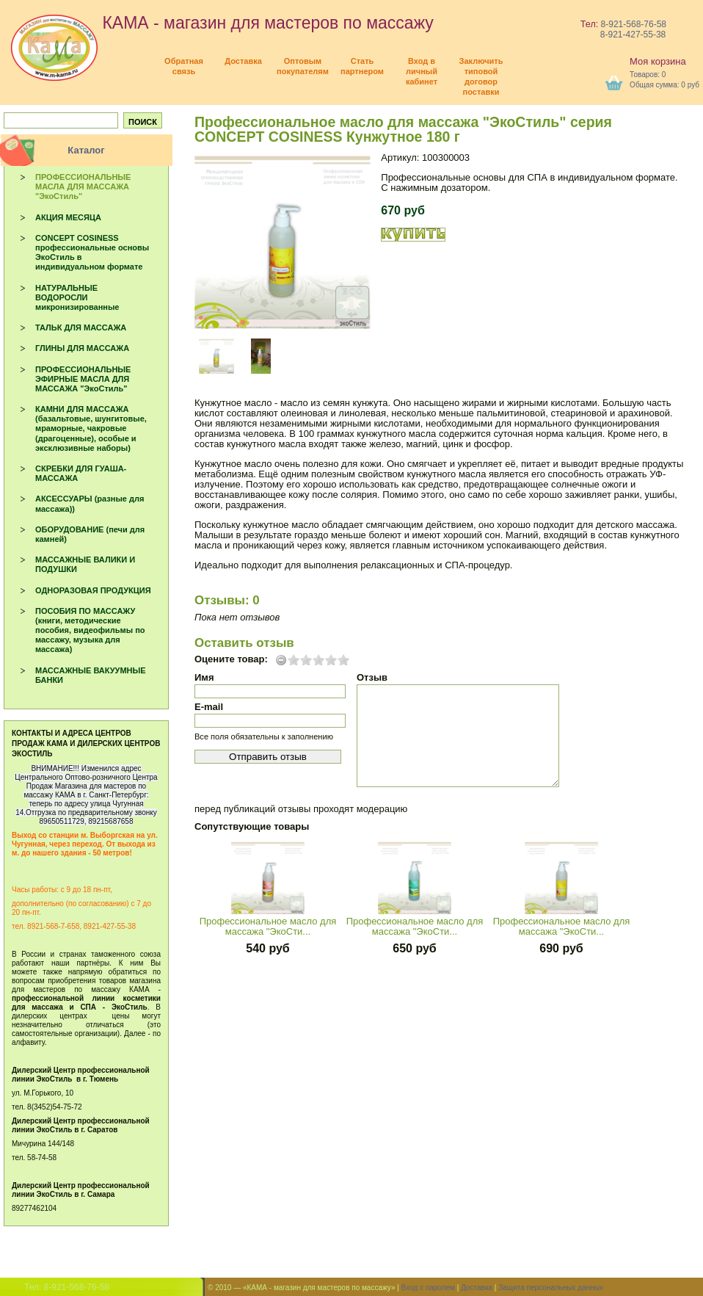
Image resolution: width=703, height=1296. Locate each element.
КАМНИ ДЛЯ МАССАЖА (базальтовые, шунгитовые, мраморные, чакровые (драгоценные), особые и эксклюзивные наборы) (91, 428)
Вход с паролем (428, 1288)
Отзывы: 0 (227, 600)
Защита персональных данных (550, 1288)
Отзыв (372, 677)
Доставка (476, 1288)
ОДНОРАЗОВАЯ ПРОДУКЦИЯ (93, 590)
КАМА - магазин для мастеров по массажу (222, 22)
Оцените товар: (231, 659)
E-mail (208, 706)
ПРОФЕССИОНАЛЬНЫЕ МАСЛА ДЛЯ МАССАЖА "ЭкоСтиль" (83, 186)
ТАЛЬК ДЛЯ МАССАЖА (80, 327)
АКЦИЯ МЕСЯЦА (68, 217)
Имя (204, 677)
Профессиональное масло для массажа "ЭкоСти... (268, 926)
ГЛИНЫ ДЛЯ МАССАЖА (82, 348)
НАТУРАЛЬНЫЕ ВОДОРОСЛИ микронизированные (77, 297)
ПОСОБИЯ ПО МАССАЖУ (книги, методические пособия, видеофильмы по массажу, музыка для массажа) (90, 630)
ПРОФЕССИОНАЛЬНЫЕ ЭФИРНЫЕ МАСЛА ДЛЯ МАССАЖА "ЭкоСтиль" (83, 379)
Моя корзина (658, 61)
